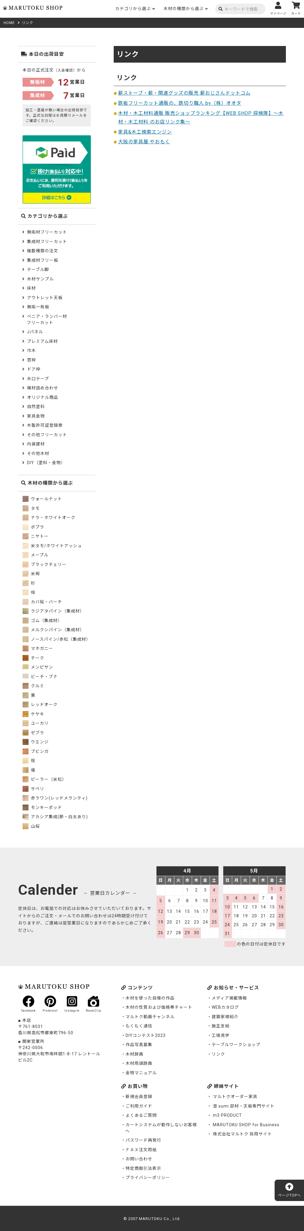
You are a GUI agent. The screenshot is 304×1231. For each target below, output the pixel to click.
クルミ (33, 685)
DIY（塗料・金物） (46, 462)
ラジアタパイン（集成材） (53, 611)
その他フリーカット (47, 434)
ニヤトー (36, 536)
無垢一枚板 (38, 306)
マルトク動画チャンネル (150, 1016)
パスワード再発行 (143, 1140)
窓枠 (31, 360)
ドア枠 (33, 369)
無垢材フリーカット (47, 232)
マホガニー (38, 648)
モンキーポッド (42, 807)
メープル (35, 555)
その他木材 (38, 453)
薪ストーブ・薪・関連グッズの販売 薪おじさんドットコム (184, 93)
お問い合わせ (139, 1159)
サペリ (33, 788)
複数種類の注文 (42, 250)
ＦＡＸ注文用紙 (141, 1149)
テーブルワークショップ (236, 1044)
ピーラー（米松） (44, 779)
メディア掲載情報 (229, 998)
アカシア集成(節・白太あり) (55, 816)
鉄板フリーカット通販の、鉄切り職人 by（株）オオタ (179, 103)
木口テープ (38, 378)
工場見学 (220, 1035)
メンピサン (38, 667)
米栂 (31, 573)
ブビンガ (36, 751)
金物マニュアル (141, 1072)
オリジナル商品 (42, 397)
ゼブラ (33, 732)
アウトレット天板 (45, 297)
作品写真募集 (139, 1044)
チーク (33, 658)
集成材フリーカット (47, 241)
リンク (218, 1054)
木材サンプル (40, 279)
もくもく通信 (139, 1026)
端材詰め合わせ (42, 388)
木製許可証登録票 (45, 425)
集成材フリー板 (42, 260)
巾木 (31, 350)
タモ (31, 508)
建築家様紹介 (225, 1016)
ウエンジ (36, 742)
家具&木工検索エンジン (145, 132)
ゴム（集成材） (42, 620)
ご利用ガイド (139, 1106)
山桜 (31, 826)
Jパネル (35, 331)
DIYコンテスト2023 (146, 1035)
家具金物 (36, 416)
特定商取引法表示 (143, 1168)
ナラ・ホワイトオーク (49, 517)
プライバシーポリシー (148, 1177)
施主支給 (220, 1026)
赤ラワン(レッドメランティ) (55, 798)
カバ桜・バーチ (42, 601)
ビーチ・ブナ (40, 676)
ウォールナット (42, 498)
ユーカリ (36, 723)
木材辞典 (134, 1054)
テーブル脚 (38, 269)
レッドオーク (40, 704)
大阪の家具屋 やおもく (144, 142)
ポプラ (33, 527)
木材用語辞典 (139, 1063)
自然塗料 (36, 406)
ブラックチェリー (44, 564)
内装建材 (36, 444)
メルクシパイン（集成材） (53, 629)
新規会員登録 (139, 1096)
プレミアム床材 (42, 341)
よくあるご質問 (141, 1115)
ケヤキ (33, 714)
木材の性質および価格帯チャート (159, 1007)
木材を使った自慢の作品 (150, 998)
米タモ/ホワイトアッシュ (52, 545)
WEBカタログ (225, 1007)
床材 (31, 288)
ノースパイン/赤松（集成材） (57, 639)
